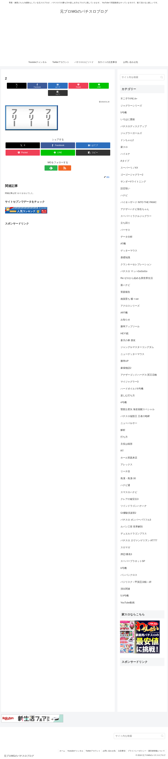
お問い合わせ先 (108, 751)
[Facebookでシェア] (31, 86)
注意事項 (121, 751)
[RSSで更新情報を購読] (61, 160)
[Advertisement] (84, 38)
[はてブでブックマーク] (48, 86)
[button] (102, 86)
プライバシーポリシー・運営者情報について (146, 751)
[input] (142, 77)
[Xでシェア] (13, 86)
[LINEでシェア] (84, 86)
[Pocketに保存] (66, 86)
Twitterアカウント (91, 751)
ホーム (60, 751)
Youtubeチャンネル (73, 751)
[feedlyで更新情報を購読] (54, 160)
